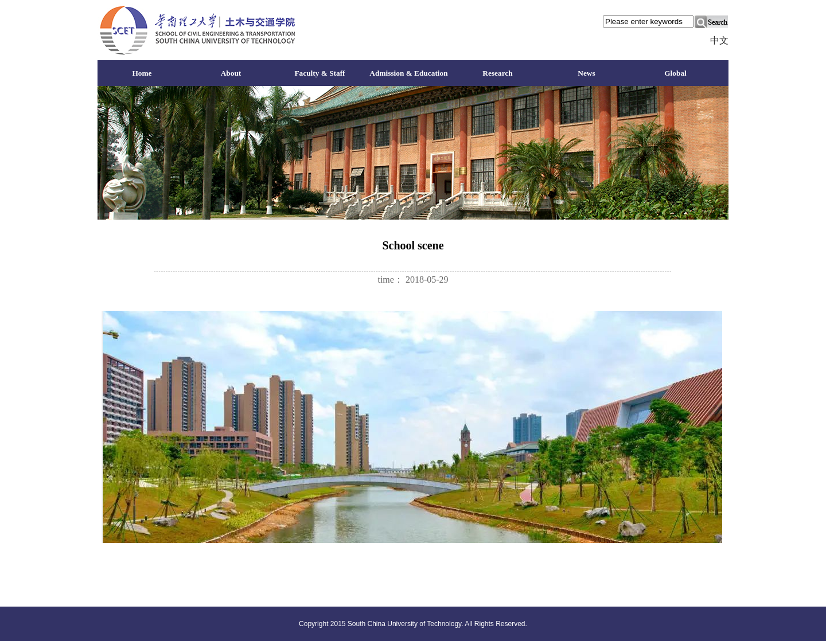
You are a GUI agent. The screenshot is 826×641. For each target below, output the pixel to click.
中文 (719, 40)
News (586, 73)
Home (141, 73)
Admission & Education (408, 73)
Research (497, 73)
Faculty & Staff (319, 73)
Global (675, 73)
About (231, 73)
